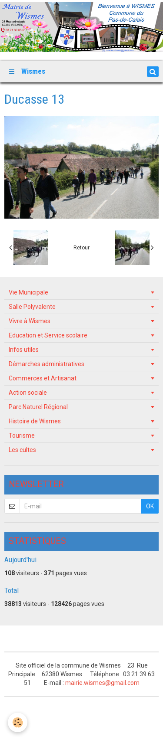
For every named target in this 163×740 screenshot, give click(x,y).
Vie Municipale (28, 292)
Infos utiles (24, 349)
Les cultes (22, 449)
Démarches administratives (46, 363)
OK (150, 506)
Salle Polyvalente (32, 306)
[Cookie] (17, 722)
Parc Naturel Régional (38, 406)
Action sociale (28, 392)
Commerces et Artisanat (43, 378)
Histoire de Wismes (35, 421)
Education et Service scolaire (48, 335)
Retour (81, 248)
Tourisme (22, 435)
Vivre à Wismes (29, 321)
